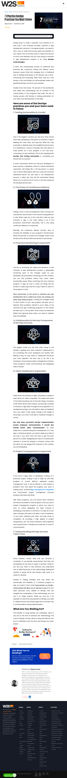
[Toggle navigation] (63, 3)
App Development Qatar (43, 729)
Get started (45, 656)
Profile (25, 696)
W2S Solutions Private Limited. (24, 773)
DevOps (7, 27)
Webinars (22, 729)
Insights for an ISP (56, 710)
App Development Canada (43, 747)
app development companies (42, 489)
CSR (21, 735)
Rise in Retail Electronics (58, 729)
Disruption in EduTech (57, 733)
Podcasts (22, 733)
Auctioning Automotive (57, 712)
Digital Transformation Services (31, 753)
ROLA (21, 737)
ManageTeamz (24, 741)
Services (22, 712)
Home (6, 12)
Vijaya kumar (8, 23)
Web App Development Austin (31, 743)
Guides (21, 725)
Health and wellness (57, 731)
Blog (10, 12)
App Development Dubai (43, 735)
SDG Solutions (31, 735)
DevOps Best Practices (25, 644)
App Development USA (43, 741)
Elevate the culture (56, 723)
